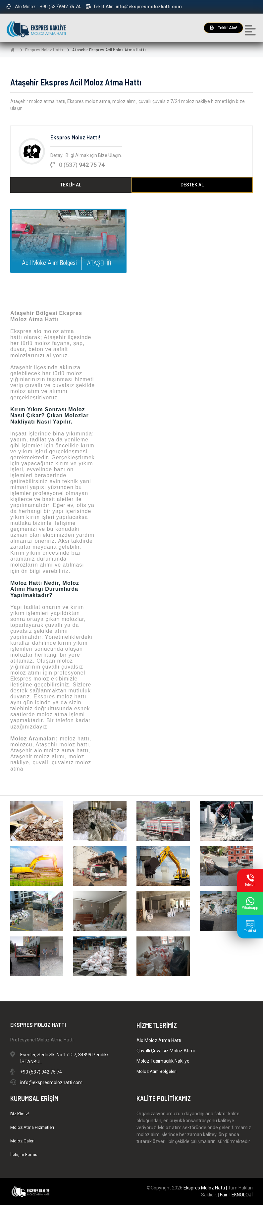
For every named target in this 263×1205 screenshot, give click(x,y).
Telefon (250, 880)
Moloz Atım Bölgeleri (156, 1071)
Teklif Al (250, 926)
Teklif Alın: (134, 6)
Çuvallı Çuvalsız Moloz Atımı (165, 1050)
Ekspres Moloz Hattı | (206, 1187)
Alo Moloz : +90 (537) (43, 6)
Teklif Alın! (223, 27)
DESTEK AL (192, 184)
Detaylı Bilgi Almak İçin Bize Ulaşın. (86, 155)
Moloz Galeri (22, 1140)
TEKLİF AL (70, 184)
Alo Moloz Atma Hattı (158, 1040)
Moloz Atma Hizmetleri (32, 1127)
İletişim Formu (23, 1154)
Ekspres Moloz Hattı (44, 49)
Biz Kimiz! (19, 1113)
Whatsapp (250, 903)
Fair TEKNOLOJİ (236, 1194)
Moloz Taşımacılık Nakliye (162, 1061)
